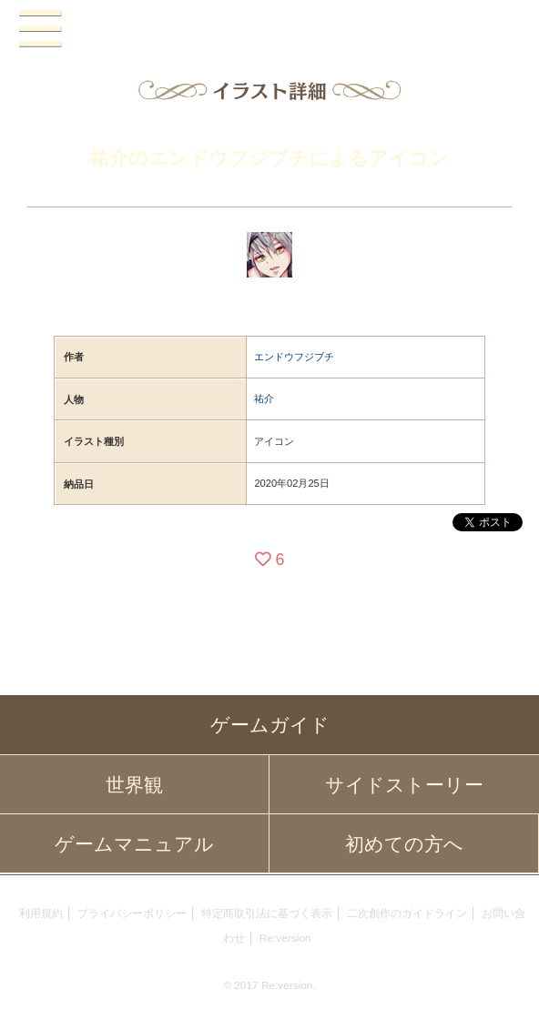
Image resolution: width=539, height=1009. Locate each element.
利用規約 (41, 913)
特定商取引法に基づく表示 (266, 913)
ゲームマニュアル (134, 843)
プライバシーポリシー (132, 913)
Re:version (285, 938)
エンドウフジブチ (294, 356)
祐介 (264, 398)
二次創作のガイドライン (407, 913)
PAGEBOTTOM (507, 974)
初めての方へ (404, 843)
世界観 (134, 784)
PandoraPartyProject (270, 29)
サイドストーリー (404, 784)
